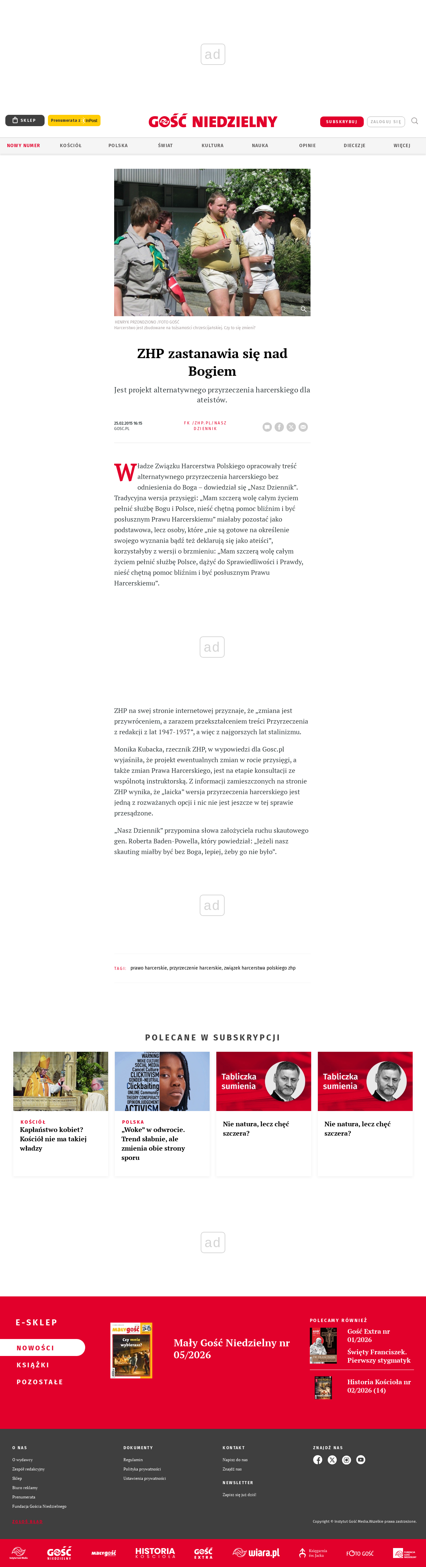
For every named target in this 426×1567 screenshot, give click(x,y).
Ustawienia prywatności (144, 1478)
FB (281, 425)
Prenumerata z (74, 120)
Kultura (213, 145)
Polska (118, 145)
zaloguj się (386, 121)
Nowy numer (24, 145)
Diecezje (354, 145)
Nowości (32, 1347)
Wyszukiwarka (414, 121)
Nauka (260, 145)
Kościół (71, 145)
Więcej (402, 145)
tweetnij (293, 425)
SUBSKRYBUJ (341, 121)
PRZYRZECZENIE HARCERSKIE (195, 968)
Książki (32, 1364)
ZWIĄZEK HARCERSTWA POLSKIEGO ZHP (260, 968)
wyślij (305, 425)
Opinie (307, 145)
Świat (165, 145)
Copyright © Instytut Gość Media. (341, 1521)
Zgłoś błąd (27, 1521)
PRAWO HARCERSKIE (148, 968)
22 (269, 425)
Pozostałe (32, 1381)
